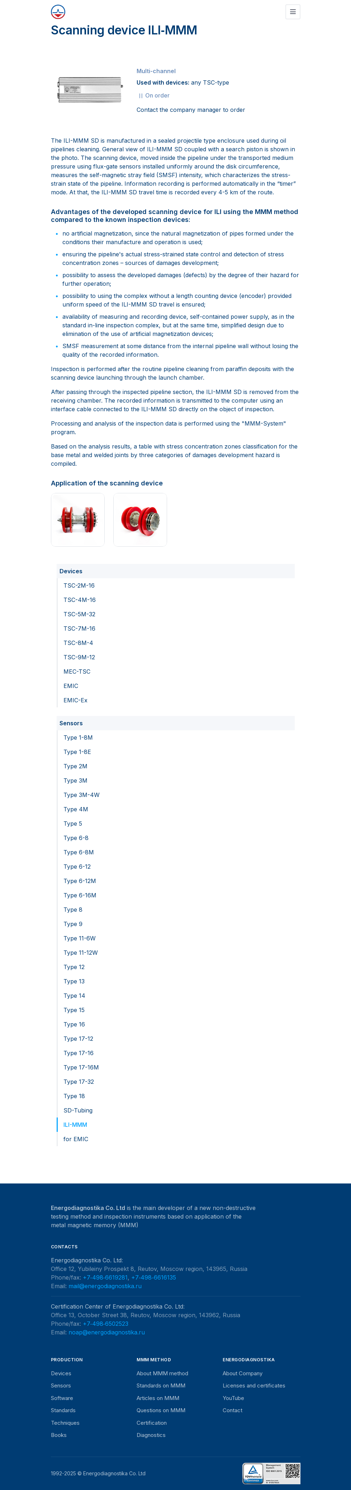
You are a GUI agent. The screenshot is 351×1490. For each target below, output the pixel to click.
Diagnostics (151, 1435)
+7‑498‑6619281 (105, 1277)
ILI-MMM (75, 1124)
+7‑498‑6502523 (106, 1323)
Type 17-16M (81, 1067)
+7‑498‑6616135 (153, 1277)
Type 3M (75, 780)
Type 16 (74, 1024)
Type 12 (74, 967)
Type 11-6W (79, 938)
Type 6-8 (76, 837)
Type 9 (72, 923)
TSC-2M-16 (79, 585)
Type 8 (72, 909)
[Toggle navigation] (292, 11)
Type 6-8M (78, 852)
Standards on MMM (161, 1385)
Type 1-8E (77, 751)
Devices (71, 571)
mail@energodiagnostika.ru (105, 1286)
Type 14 (74, 995)
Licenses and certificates (254, 1385)
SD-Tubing (78, 1110)
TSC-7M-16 (79, 628)
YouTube (233, 1398)
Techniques (65, 1422)
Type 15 (74, 1010)
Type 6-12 (77, 866)
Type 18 (74, 1096)
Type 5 (72, 823)
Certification (152, 1422)
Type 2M (75, 766)
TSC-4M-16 (79, 599)
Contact (232, 1410)
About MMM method (162, 1373)
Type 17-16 (78, 1053)
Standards (63, 1410)
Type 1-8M (78, 737)
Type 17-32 (78, 1081)
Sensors (71, 723)
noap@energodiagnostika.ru (106, 1332)
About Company (242, 1373)
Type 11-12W (80, 952)
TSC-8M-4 (78, 642)
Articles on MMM (158, 1398)
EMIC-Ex (75, 700)
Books (59, 1435)
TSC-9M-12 (79, 657)
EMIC (70, 685)
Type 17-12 (78, 1038)
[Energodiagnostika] (58, 12)
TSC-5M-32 (79, 614)
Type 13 (74, 981)
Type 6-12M (79, 880)
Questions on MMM (161, 1410)
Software (62, 1398)
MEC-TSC (76, 671)
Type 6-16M (79, 895)
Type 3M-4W (81, 794)
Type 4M (75, 809)
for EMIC (75, 1139)
